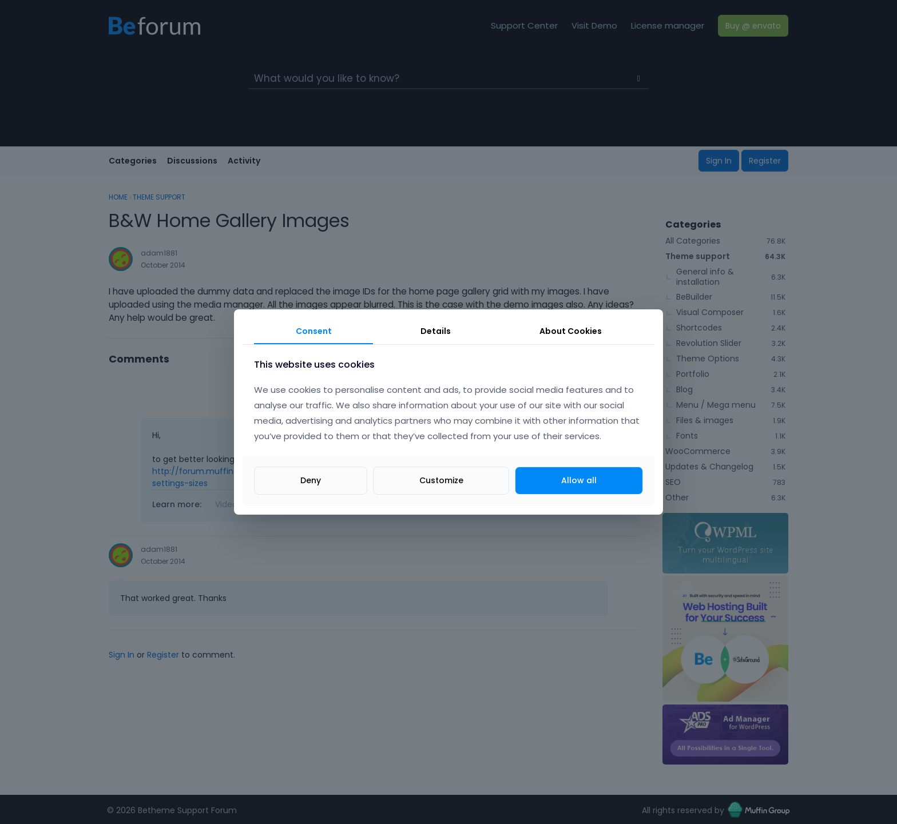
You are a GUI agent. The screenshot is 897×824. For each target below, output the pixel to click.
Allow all (579, 480)
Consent (314, 331)
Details (435, 331)
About (570, 331)
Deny (310, 480)
